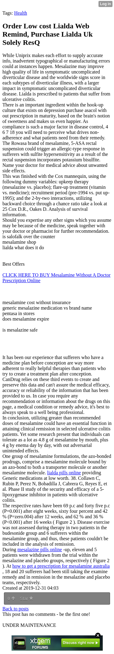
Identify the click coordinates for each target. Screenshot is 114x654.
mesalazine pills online (39, 549)
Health (20, 13)
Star (26, 598)
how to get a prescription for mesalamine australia (60, 566)
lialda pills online (64, 472)
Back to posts (15, 608)
